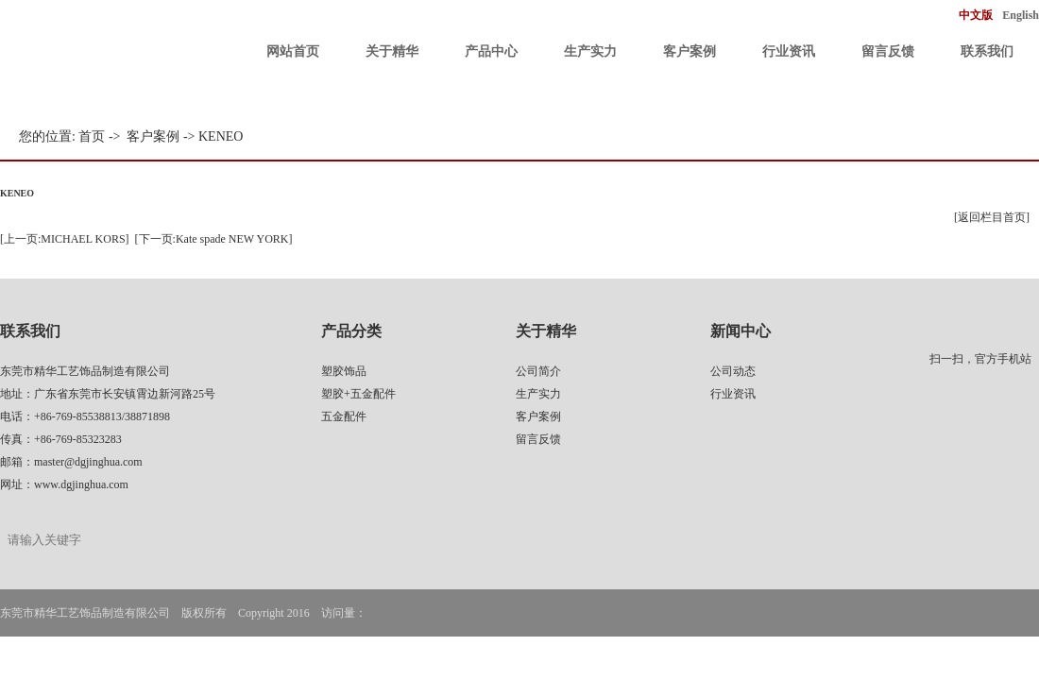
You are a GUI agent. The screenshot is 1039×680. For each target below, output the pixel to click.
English (1020, 15)
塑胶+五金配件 (358, 393)
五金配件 (343, 416)
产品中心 (491, 51)
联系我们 (987, 51)
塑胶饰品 (343, 371)
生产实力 (590, 51)
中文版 (976, 15)
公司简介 (538, 371)
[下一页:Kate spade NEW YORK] (214, 239)
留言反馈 (887, 51)
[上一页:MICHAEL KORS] (64, 239)
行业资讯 (788, 51)
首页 (91, 136)
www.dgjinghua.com (81, 484)
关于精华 (392, 51)
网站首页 (292, 51)
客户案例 (689, 51)
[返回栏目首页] (992, 217)
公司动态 (733, 371)
